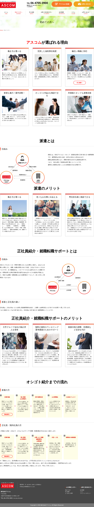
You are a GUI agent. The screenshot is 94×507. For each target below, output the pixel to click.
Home (1, 30)
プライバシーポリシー (85, 493)
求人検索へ (79, 82)
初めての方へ (18, 12)
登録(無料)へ (7, 414)
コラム (73, 12)
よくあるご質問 (69, 493)
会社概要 (61, 12)
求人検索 (31, 12)
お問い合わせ (85, 12)
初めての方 (67, 490)
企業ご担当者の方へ (46, 12)
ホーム (6, 12)
